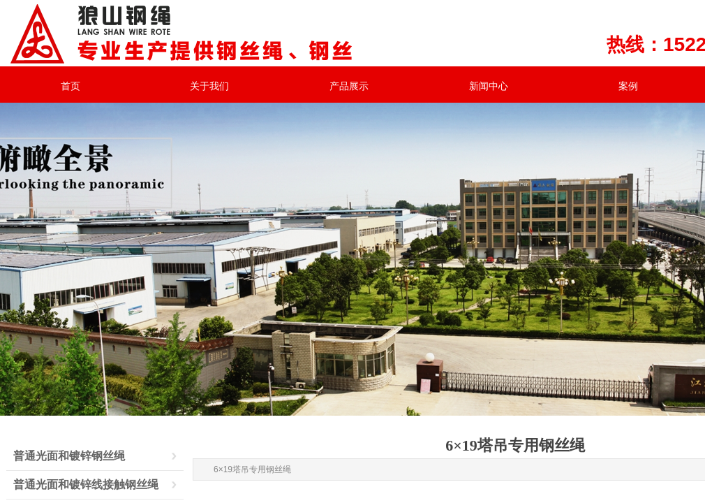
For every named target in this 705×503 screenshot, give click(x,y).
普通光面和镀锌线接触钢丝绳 (85, 484)
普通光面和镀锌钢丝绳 (69, 456)
